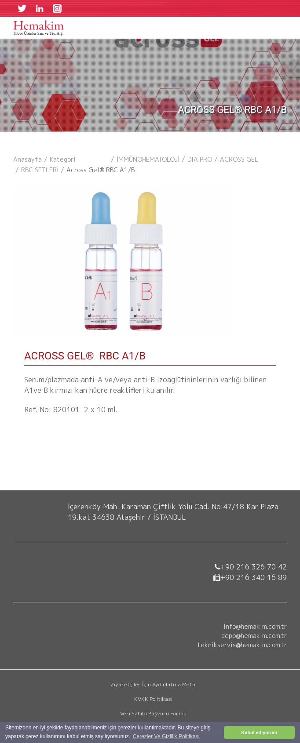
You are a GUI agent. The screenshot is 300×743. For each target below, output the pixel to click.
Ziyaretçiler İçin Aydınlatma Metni (153, 684)
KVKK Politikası (153, 699)
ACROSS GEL (239, 159)
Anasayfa (27, 159)
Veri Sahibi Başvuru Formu (153, 713)
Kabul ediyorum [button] (259, 732)
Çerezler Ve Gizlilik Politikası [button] (166, 736)
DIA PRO (199, 159)
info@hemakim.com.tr (255, 626)
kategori (63, 159)
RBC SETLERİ (40, 170)
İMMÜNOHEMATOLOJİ (148, 159)
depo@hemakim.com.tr (254, 635)
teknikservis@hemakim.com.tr (242, 645)
